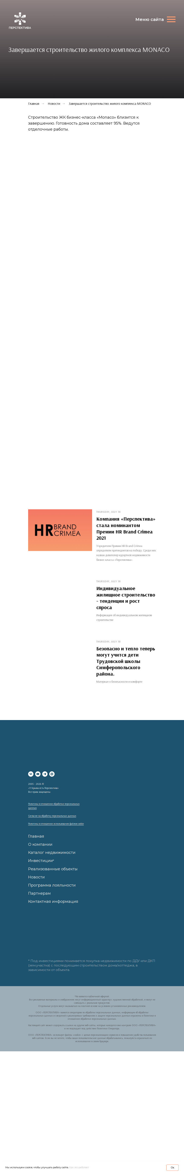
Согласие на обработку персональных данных (52, 815)
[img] (20, 21)
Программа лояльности (52, 885)
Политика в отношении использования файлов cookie (56, 823)
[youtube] (38, 774)
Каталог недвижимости (51, 852)
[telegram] (45, 774)
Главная (36, 836)
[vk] (30, 774)
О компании (40, 844)
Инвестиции (40, 860)
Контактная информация (53, 901)
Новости (54, 104)
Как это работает (79, 1167)
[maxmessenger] (52, 774)
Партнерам (39, 893)
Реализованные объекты (53, 869)
